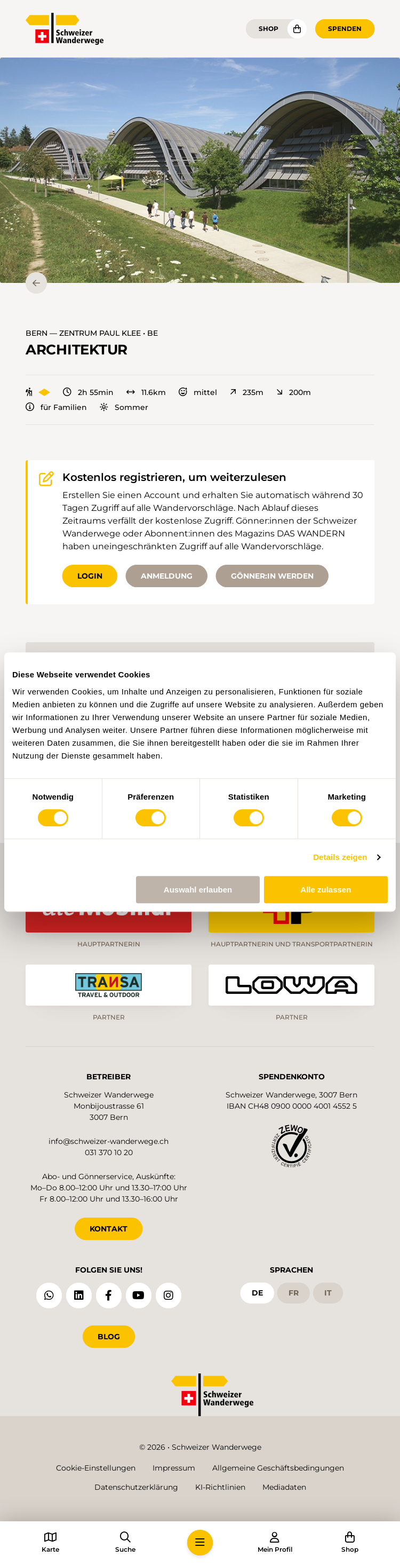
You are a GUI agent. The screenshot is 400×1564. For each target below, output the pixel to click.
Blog (109, 1336)
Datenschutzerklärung (136, 1487)
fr (294, 1293)
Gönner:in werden (272, 576)
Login (89, 576)
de (257, 1293)
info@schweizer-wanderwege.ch (109, 1141)
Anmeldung (167, 576)
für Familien (56, 407)
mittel (198, 392)
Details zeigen (340, 857)
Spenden (345, 29)
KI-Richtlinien (220, 1487)
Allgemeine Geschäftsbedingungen (278, 1468)
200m (293, 392)
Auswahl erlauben (198, 889)
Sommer (124, 407)
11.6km (146, 392)
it (328, 1293)
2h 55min (88, 392)
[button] (200, 170)
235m (246, 392)
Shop (268, 29)
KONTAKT (108, 1229)
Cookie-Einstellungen (95, 1468)
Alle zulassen (325, 889)
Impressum (174, 1468)
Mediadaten (284, 1487)
